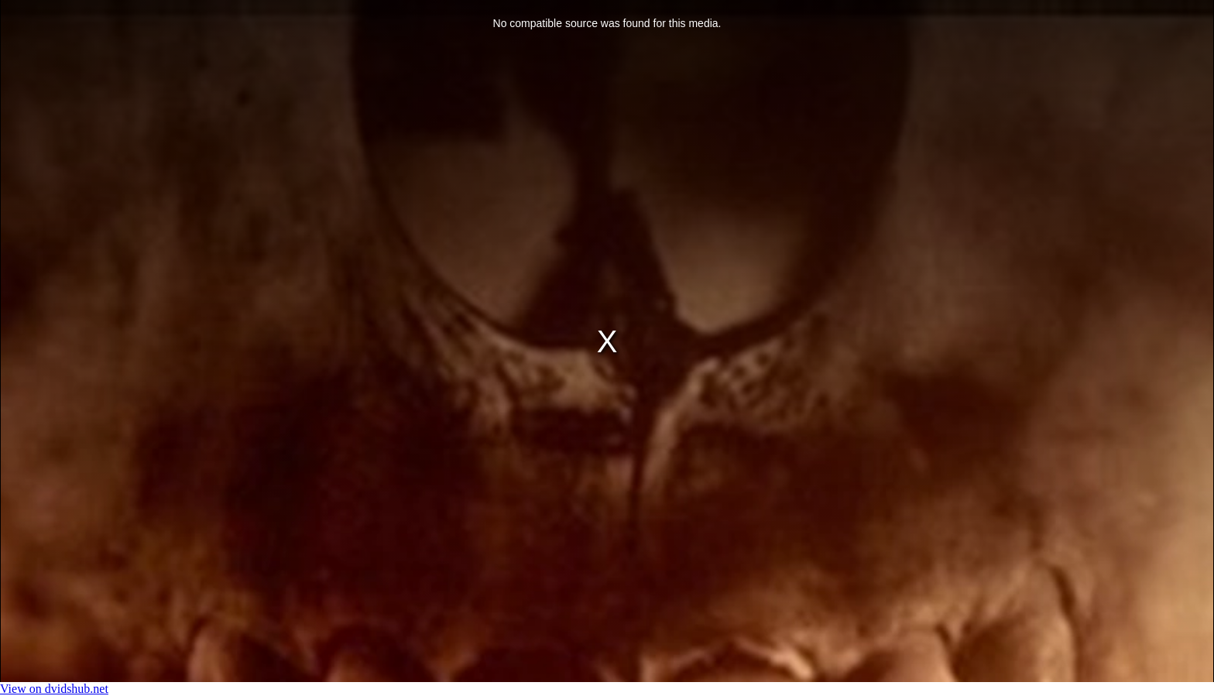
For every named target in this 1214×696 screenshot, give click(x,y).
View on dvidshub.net (54, 688)
